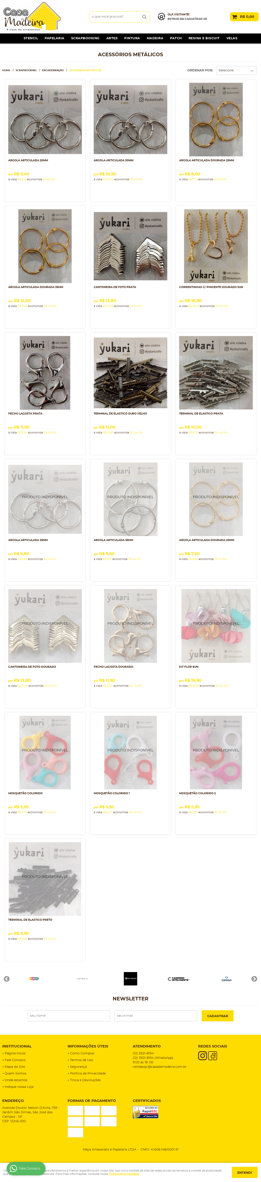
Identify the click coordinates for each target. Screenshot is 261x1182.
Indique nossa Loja (19, 1087)
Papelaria (54, 38)
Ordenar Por (199, 70)
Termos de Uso (81, 1060)
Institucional (17, 1046)
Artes (112, 38)
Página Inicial (15, 1053)
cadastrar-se (196, 19)
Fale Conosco (15, 1060)
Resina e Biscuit (204, 38)
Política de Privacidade (88, 1073)
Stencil (31, 38)
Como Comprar (82, 1053)
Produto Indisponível (45, 499)
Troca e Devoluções (85, 1080)
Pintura (132, 38)
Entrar (173, 19)
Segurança (78, 1066)
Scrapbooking (85, 38)
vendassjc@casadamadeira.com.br (159, 1066)
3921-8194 (143, 1053)
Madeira (155, 38)
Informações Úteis (88, 1046)
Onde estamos (16, 1080)
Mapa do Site (15, 1066)
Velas (232, 38)
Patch (176, 38)
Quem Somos (15, 1073)
